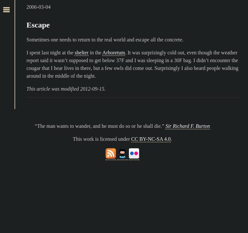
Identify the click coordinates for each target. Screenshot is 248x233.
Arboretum (113, 52)
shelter (81, 52)
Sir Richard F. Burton (187, 126)
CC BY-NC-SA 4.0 (150, 139)
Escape (38, 25)
